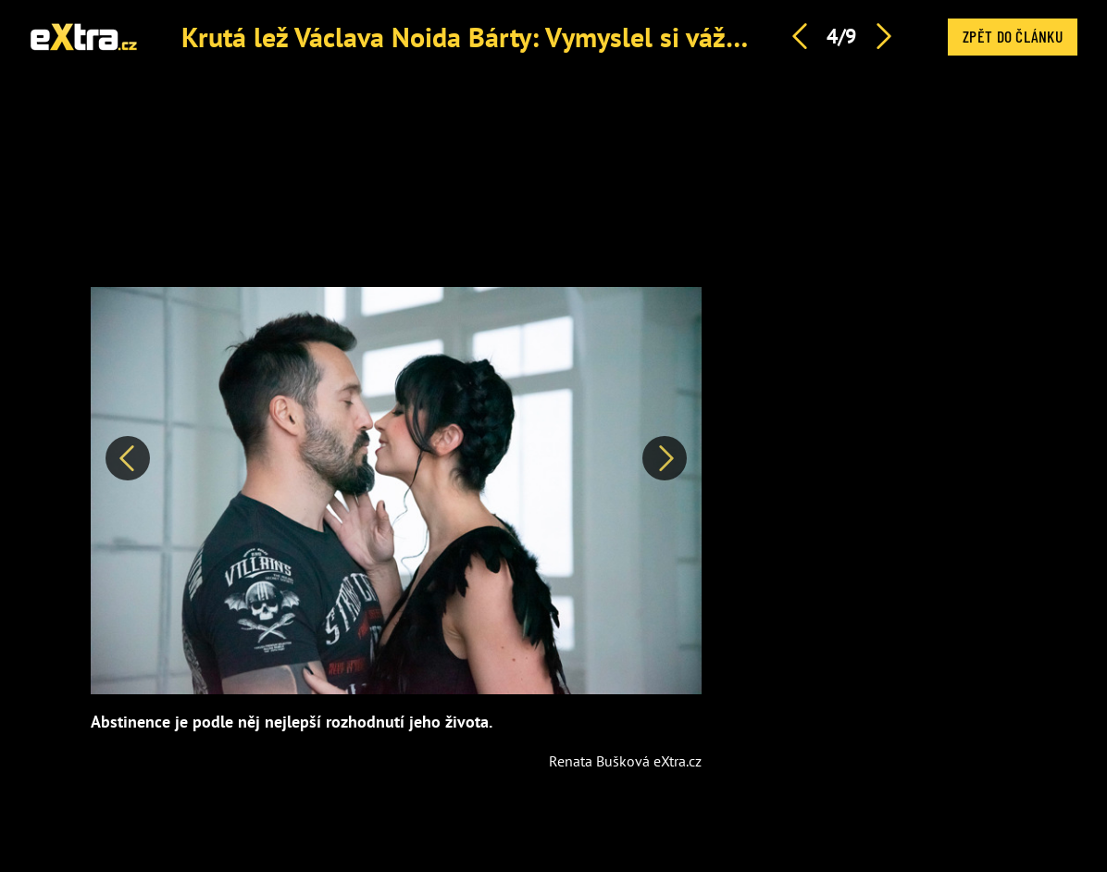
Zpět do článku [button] (1013, 36)
